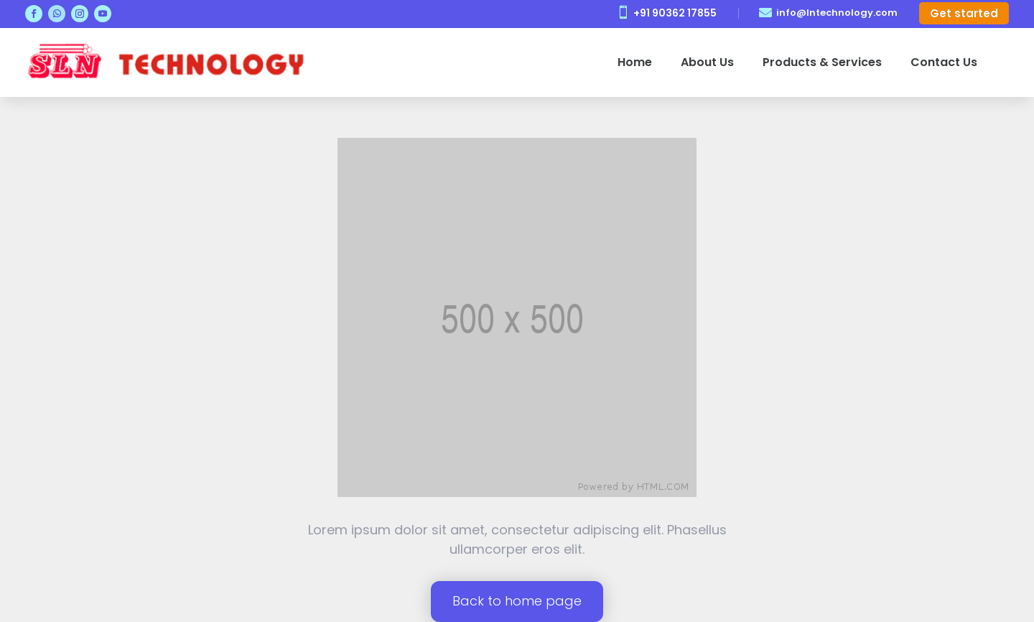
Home (635, 62)
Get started (964, 13)
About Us (707, 62)
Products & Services (822, 62)
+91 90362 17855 (675, 13)
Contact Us (943, 62)
